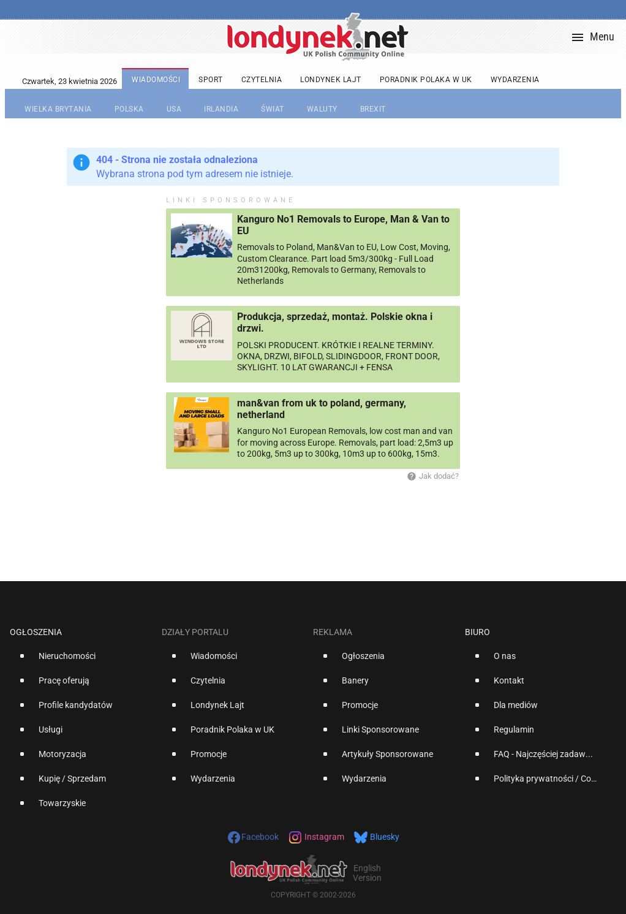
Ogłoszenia (36, 632)
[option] (81, 661)
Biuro (477, 632)
